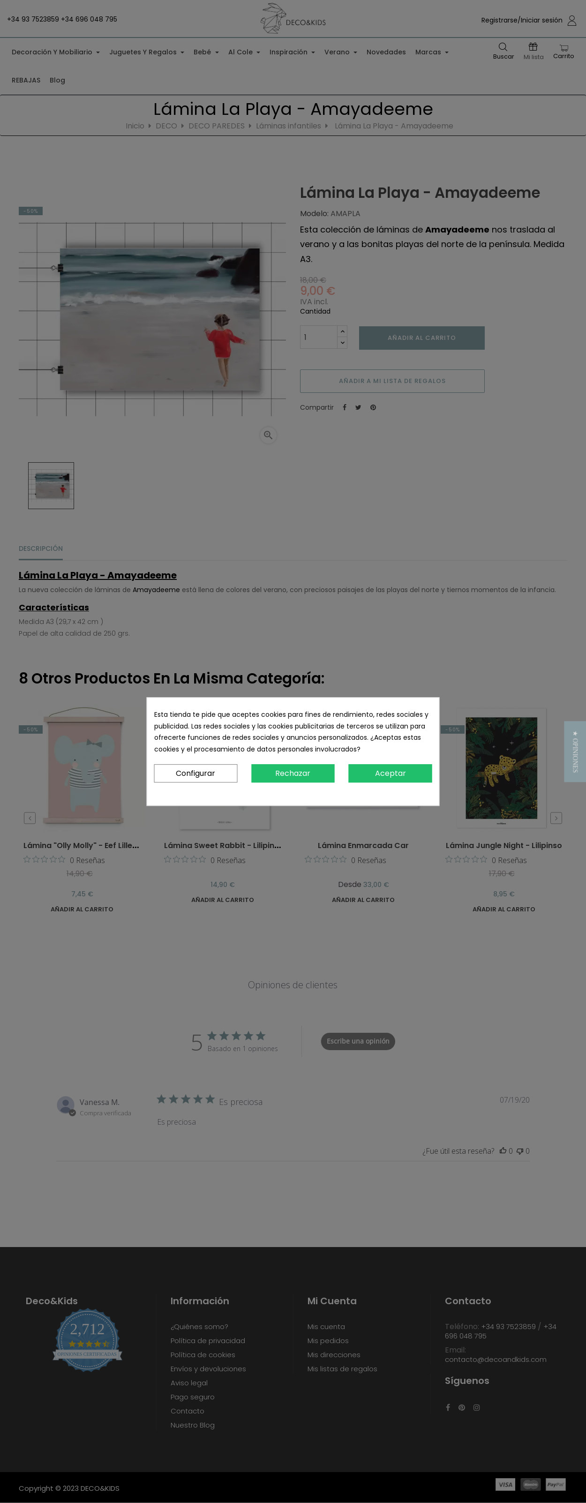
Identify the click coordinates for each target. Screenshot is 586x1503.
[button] (575, 751)
